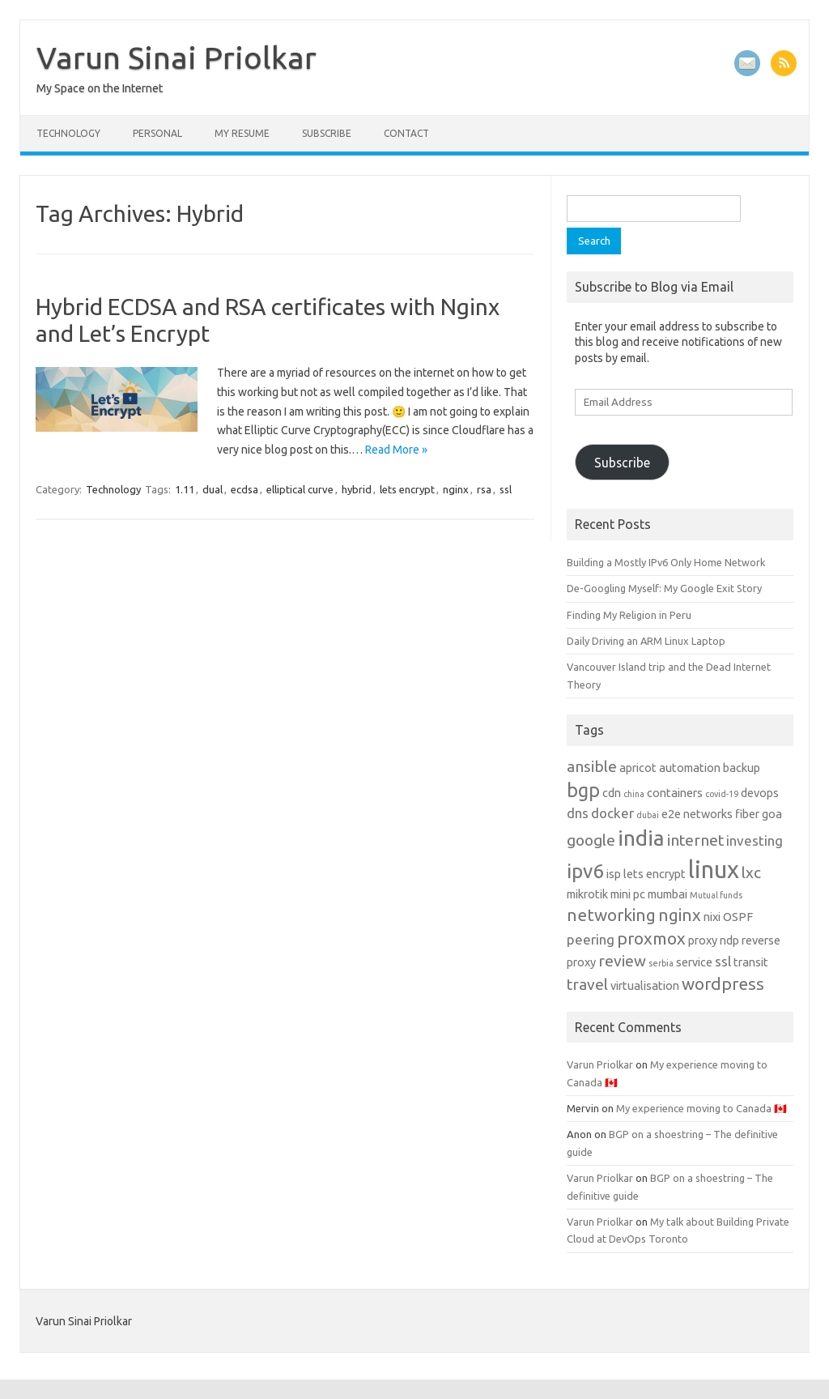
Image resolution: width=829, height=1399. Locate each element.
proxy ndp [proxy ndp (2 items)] (713, 940)
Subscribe (326, 133)
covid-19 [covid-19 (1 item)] (721, 794)
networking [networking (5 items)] (611, 915)
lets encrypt (407, 489)
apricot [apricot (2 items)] (638, 767)
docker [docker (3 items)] (612, 813)
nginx (456, 489)
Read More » (396, 449)
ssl (506, 489)
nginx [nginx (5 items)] (679, 915)
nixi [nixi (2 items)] (712, 917)
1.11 (184, 489)
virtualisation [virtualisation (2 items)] (644, 985)
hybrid (357, 489)
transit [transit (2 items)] (750, 962)
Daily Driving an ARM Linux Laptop (646, 640)
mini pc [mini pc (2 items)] (627, 894)
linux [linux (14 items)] (713, 869)
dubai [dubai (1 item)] (647, 815)
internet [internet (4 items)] (695, 840)
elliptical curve (300, 489)
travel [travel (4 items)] (587, 984)
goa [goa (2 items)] (772, 814)
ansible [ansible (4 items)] (592, 766)
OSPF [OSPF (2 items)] (738, 917)
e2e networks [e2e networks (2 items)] (697, 814)
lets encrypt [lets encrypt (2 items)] (654, 874)
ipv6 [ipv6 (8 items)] (585, 870)
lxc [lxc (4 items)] (751, 872)
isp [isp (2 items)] (613, 874)
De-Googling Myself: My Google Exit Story (664, 588)
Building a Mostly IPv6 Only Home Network (666, 562)
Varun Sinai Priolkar (176, 58)
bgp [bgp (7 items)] (583, 789)
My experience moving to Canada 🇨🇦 (701, 1108)
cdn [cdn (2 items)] (611, 793)
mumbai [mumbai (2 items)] (667, 894)
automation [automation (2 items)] (690, 767)
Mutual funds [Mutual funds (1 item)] (716, 895)
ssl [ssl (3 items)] (723, 961)
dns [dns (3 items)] (578, 813)
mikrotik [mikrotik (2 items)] (587, 894)
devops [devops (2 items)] (760, 793)
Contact (406, 133)
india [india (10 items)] (641, 837)
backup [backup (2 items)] (741, 767)
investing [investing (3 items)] (754, 840)
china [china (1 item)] (633, 794)
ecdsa (244, 489)
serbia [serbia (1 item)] (661, 963)
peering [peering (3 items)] (590, 939)
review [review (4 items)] (622, 961)
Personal (157, 133)
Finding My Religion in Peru (629, 615)
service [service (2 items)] (694, 962)
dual (212, 489)
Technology (68, 133)
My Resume (242, 133)
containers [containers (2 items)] (675, 793)
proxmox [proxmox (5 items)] (651, 938)
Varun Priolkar (600, 1064)
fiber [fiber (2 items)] (747, 814)
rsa (484, 489)
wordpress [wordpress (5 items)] (723, 984)
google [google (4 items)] (591, 840)
